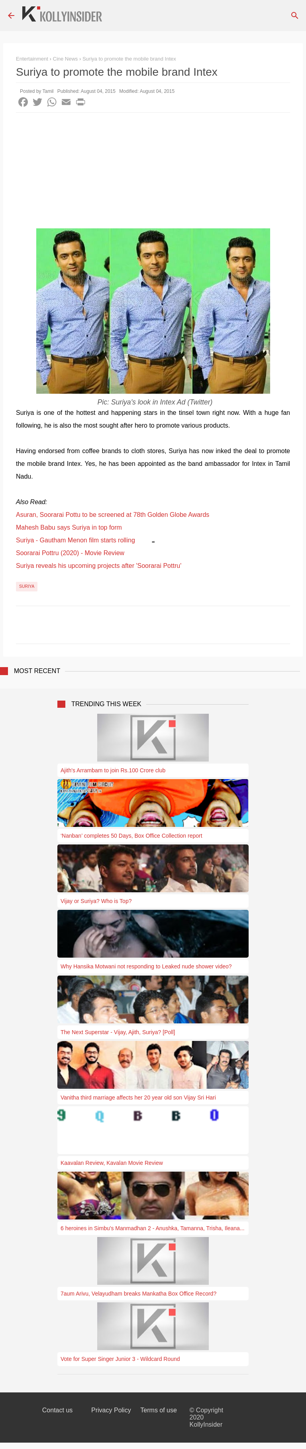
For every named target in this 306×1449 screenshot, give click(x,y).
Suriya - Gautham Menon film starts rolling (75, 540)
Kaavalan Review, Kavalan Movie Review (112, 1163)
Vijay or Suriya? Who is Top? (96, 901)
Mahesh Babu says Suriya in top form (69, 527)
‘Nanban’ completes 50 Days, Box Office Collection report (131, 835)
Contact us (57, 1410)
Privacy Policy (111, 1410)
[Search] (295, 15)
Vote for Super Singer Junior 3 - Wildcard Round (120, 1359)
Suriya (26, 586)
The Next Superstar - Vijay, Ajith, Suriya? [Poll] (118, 1032)
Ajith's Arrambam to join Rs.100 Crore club (113, 770)
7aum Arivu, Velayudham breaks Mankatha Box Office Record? (138, 1293)
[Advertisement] (153, 172)
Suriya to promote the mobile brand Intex (129, 59)
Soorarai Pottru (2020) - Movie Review (70, 553)
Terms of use (158, 1410)
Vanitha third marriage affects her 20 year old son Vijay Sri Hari (138, 1097)
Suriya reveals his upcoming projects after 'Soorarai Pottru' (98, 565)
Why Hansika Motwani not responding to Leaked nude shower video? (146, 966)
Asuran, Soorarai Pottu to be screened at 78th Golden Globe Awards (112, 514)
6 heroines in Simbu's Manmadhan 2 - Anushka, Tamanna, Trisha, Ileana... (153, 1228)
